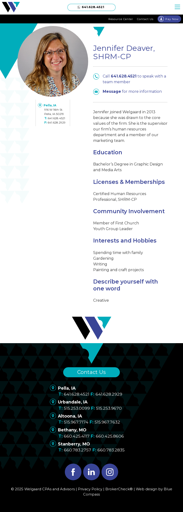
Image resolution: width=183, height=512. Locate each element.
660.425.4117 (77, 436)
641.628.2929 (57, 122)
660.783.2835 (111, 449)
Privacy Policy (90, 489)
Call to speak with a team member (129, 78)
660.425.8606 (110, 436)
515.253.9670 (109, 408)
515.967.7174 (76, 421)
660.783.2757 (77, 449)
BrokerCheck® (119, 489)
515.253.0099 (77, 408)
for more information (127, 91)
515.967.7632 (107, 421)
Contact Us (91, 372)
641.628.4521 (56, 118)
